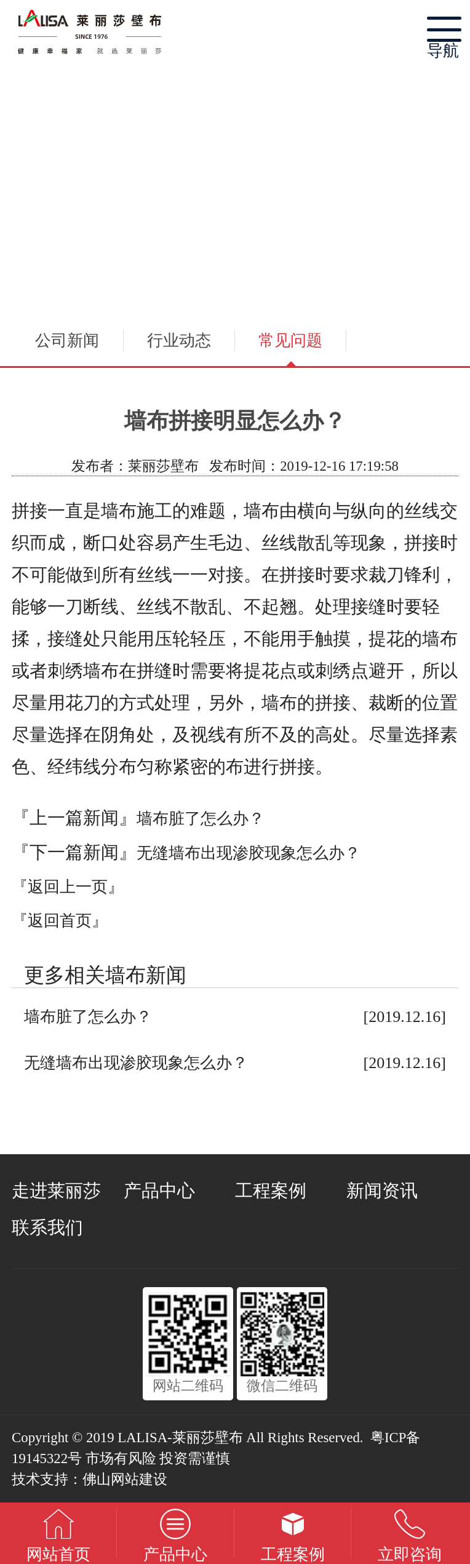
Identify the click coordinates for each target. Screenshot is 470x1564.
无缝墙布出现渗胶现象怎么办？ (248, 853)
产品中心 (159, 1190)
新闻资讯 (382, 1190)
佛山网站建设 (124, 1479)
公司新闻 (67, 340)
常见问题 (290, 340)
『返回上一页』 (68, 887)
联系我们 (47, 1227)
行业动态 (179, 340)
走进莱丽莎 (56, 1190)
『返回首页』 (60, 921)
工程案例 (270, 1190)
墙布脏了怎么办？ (201, 819)
